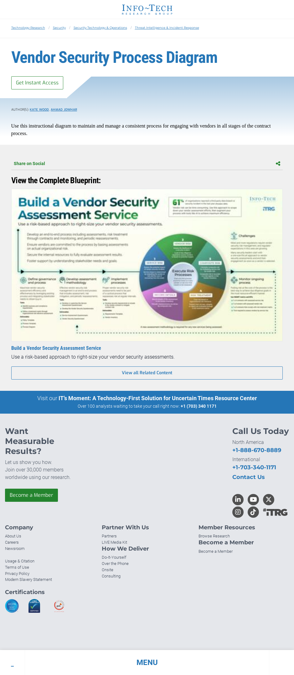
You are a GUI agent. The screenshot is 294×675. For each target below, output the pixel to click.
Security (59, 28)
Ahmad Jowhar (64, 110)
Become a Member (31, 495)
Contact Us (248, 477)
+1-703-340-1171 (254, 467)
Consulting (111, 576)
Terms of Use (17, 567)
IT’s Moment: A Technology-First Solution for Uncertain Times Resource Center (158, 398)
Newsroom (15, 548)
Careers (12, 542)
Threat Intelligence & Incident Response (167, 28)
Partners (109, 536)
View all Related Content (147, 373)
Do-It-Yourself (114, 557)
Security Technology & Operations (100, 28)
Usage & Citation (19, 561)
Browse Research (214, 536)
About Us (13, 536)
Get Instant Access (37, 82)
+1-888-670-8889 (256, 450)
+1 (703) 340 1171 (199, 406)
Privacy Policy (17, 573)
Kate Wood (39, 110)
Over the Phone (115, 563)
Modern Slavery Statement (28, 579)
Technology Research (28, 28)
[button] (147, 662)
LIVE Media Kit (114, 542)
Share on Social (147, 163)
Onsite (107, 569)
